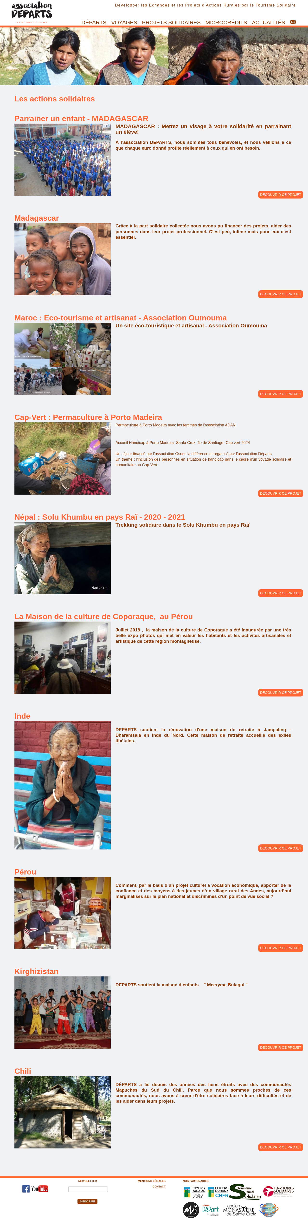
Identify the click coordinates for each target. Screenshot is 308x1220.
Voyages (124, 23)
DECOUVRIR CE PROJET (280, 195)
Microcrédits (226, 23)
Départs (94, 23)
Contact (159, 1186)
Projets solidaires (171, 23)
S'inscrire (87, 1201)
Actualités (268, 23)
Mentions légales (152, 1181)
